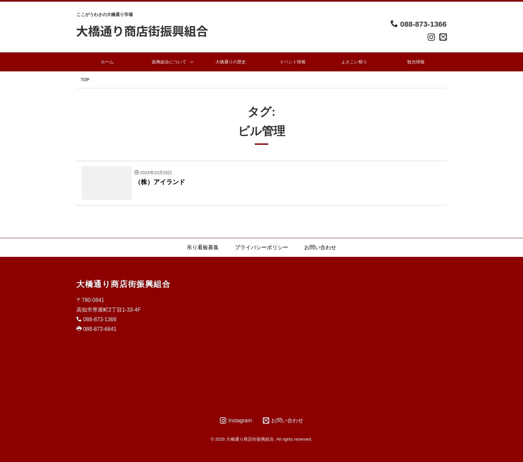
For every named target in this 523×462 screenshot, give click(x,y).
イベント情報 (293, 61)
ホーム (107, 61)
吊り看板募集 (203, 247)
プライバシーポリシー (261, 247)
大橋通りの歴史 (230, 61)
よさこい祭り (354, 61)
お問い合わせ (320, 247)
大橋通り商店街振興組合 (123, 284)
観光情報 (416, 61)
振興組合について (169, 61)
